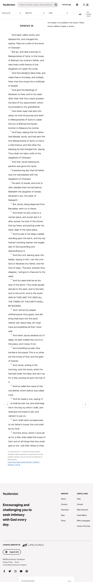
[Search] (35, 5)
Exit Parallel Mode (88, 14)
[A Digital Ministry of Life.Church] (46, 544)
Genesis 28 (12, 13)
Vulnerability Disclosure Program (14, 565)
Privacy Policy (8, 562)
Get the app (66, 4)
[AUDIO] (73, 14)
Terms (17, 562)
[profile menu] (85, 4)
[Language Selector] (77, 4)
